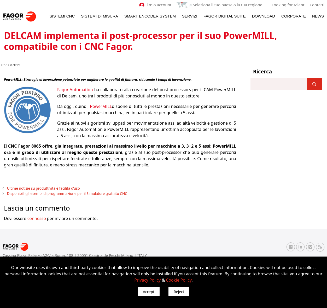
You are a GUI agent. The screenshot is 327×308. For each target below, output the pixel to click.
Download (263, 16)
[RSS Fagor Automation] (320, 247)
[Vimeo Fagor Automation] (310, 246)
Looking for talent (288, 4)
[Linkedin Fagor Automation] (300, 246)
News (318, 16)
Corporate (293, 16)
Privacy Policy (147, 280)
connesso (36, 218)
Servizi (189, 16)
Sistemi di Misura (99, 16)
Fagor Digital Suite (224, 16)
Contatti (317, 4)
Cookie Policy (178, 280)
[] (314, 84)
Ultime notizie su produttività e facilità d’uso (43, 188)
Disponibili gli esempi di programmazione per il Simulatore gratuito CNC (67, 193)
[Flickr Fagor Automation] (291, 246)
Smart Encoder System (150, 16)
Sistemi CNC (62, 16)
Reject (179, 291)
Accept (148, 291)
